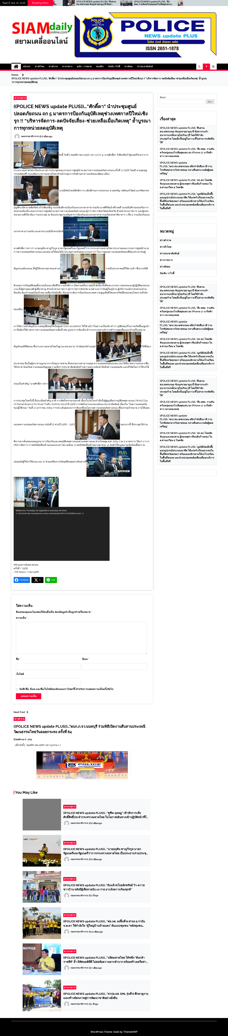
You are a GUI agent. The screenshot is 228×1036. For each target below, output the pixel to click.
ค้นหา (163, 97)
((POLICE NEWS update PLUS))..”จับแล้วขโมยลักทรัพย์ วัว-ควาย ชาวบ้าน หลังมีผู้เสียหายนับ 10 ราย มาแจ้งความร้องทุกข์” (104, 887)
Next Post (22, 712)
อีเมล (85, 659)
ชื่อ (18, 659)
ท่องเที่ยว (100, 66)
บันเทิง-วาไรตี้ (114, 66)
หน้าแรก (26, 66)
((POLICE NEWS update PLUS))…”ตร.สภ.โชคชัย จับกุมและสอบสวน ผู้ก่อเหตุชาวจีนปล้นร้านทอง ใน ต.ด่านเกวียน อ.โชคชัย (186, 184)
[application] (62, 534)
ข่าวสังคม (128, 66)
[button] (199, 67)
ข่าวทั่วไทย (39, 66)
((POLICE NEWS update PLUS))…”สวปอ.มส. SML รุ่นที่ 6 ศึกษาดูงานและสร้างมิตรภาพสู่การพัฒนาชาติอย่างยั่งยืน (105, 996)
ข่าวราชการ (67, 66)
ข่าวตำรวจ (53, 66)
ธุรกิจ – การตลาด (84, 66)
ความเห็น (21, 617)
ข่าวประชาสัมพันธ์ (145, 66)
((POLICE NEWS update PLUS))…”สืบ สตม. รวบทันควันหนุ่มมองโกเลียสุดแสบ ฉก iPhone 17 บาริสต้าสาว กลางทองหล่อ (168, 3)
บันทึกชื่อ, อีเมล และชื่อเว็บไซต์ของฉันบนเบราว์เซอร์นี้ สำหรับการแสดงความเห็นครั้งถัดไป (66, 689)
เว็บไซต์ (20, 674)
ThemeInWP (130, 1031)
